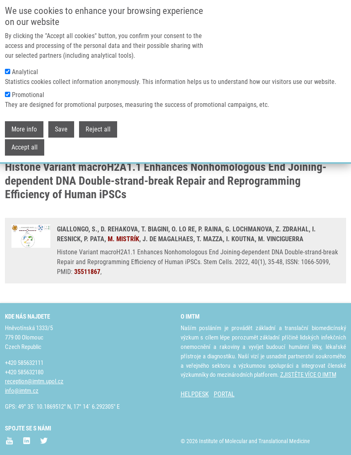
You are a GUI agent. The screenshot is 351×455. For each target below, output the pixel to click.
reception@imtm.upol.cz (34, 381)
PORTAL (224, 394)
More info (24, 121)
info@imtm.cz (21, 390)
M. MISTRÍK (123, 239)
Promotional (28, 87)
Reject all (98, 121)
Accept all (24, 139)
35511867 (87, 272)
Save (61, 121)
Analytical (25, 64)
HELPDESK (195, 394)
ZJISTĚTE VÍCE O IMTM (308, 374)
